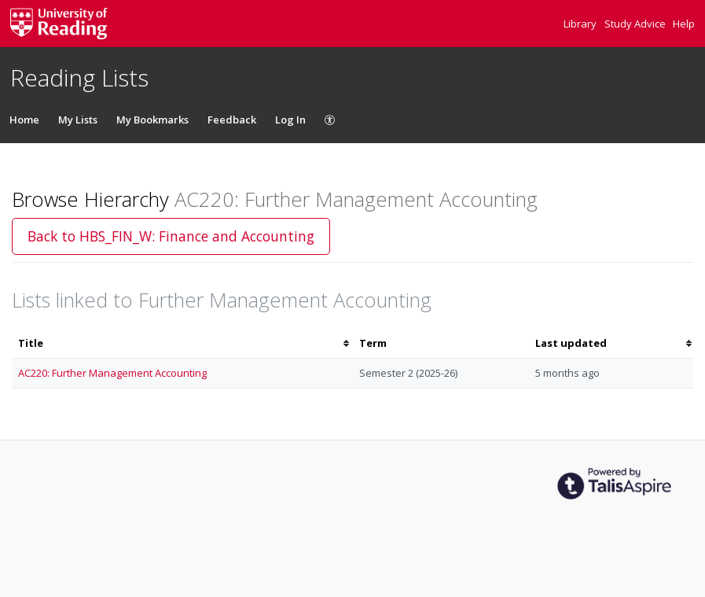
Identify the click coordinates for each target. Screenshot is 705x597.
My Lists (77, 119)
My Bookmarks (152, 119)
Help (684, 24)
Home (24, 119)
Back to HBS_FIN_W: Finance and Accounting (171, 236)
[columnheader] (182, 343)
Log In (290, 119)
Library (581, 24)
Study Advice (636, 24)
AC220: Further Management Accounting (112, 373)
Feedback (231, 119)
